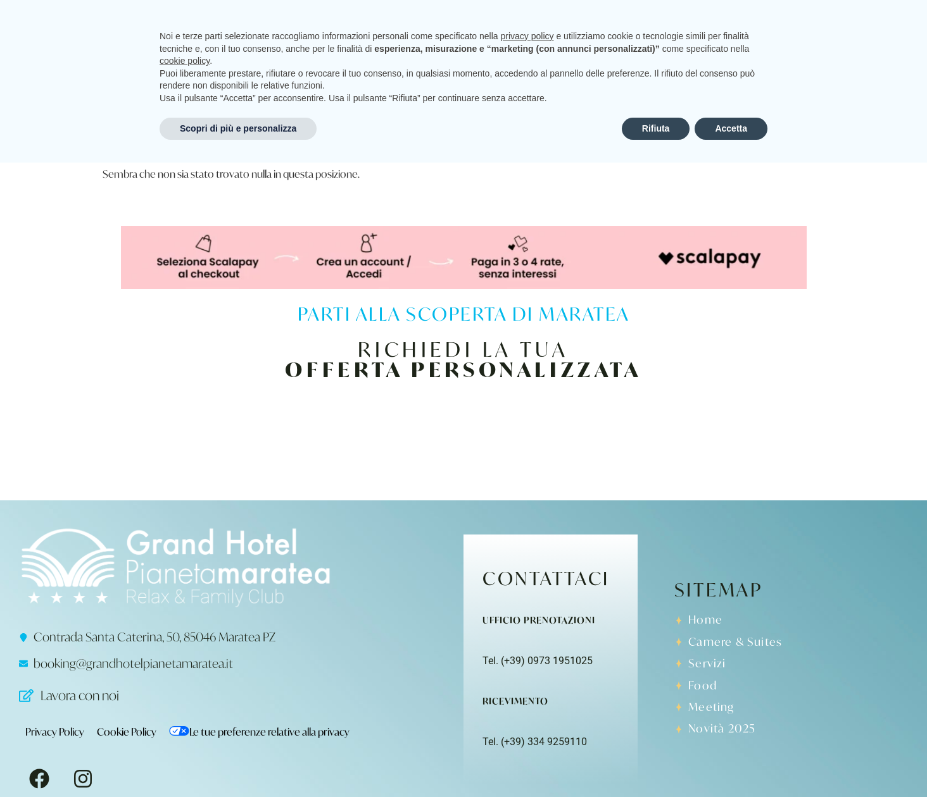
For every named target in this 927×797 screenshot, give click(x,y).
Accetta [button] (731, 762)
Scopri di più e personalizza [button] (238, 762)
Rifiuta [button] (656, 762)
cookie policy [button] (185, 695)
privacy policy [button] (527, 670)
